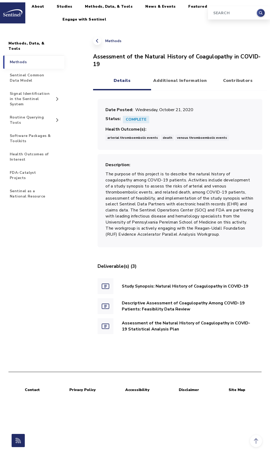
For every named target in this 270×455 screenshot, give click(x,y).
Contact (32, 389)
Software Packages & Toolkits (30, 138)
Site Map (237, 389)
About (38, 6)
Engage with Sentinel (84, 19)
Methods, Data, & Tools (109, 6)
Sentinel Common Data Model (27, 78)
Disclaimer (189, 389)
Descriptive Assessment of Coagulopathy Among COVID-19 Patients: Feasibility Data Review (183, 306)
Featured (197, 6)
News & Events (160, 6)
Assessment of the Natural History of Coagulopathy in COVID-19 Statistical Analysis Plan (186, 326)
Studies (65, 6)
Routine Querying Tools (27, 120)
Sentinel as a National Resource (27, 194)
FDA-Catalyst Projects (23, 175)
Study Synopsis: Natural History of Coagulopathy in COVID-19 (185, 286)
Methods (113, 40)
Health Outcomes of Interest (29, 157)
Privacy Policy (82, 389)
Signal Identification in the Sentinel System (30, 99)
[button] (256, 441)
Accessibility (137, 389)
